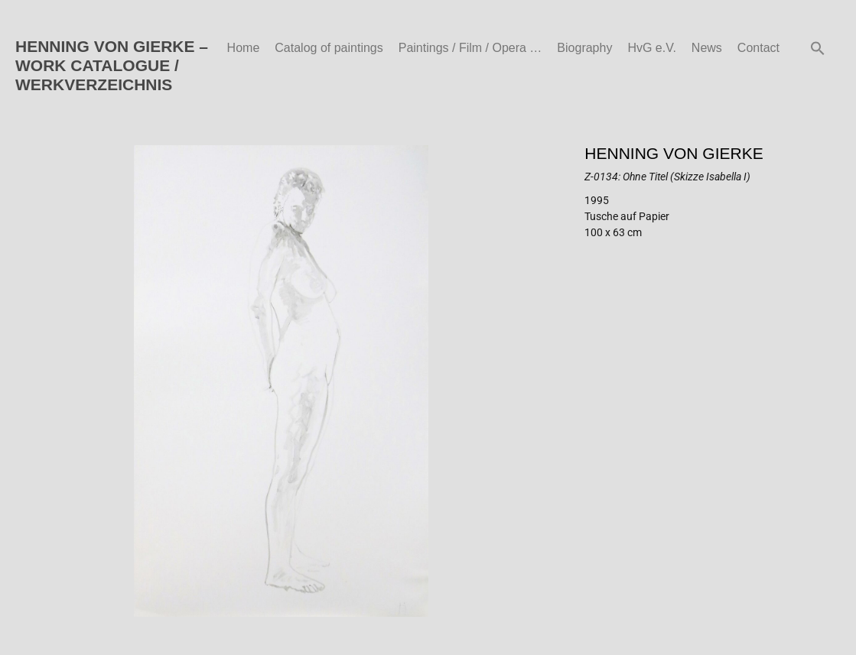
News (707, 47)
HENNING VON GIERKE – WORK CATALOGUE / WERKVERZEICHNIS (111, 65)
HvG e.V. (651, 47)
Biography (584, 47)
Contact (758, 47)
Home (243, 47)
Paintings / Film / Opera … (470, 47)
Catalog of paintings (328, 47)
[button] (818, 48)
